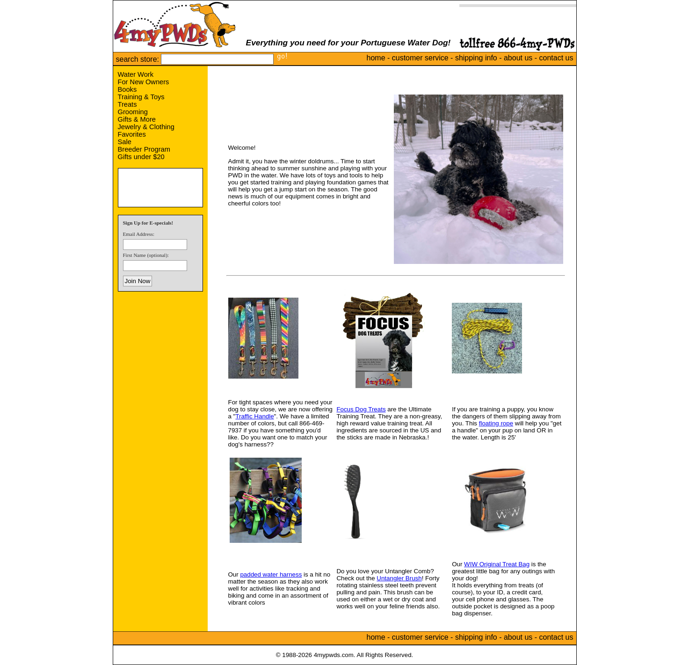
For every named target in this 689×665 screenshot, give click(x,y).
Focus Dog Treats (360, 409)
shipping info (476, 58)
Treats (127, 104)
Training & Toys (141, 97)
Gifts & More (137, 119)
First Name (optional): (146, 255)
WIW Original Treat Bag (496, 564)
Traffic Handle (254, 416)
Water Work (136, 74)
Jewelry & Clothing (146, 127)
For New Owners (143, 82)
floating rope (496, 423)
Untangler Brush (399, 578)
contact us (556, 58)
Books (127, 89)
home (376, 58)
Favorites (132, 134)
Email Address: (139, 234)
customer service (420, 58)
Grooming (133, 112)
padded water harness (271, 574)
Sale (124, 142)
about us (518, 58)
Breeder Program (144, 149)
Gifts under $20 (141, 157)
